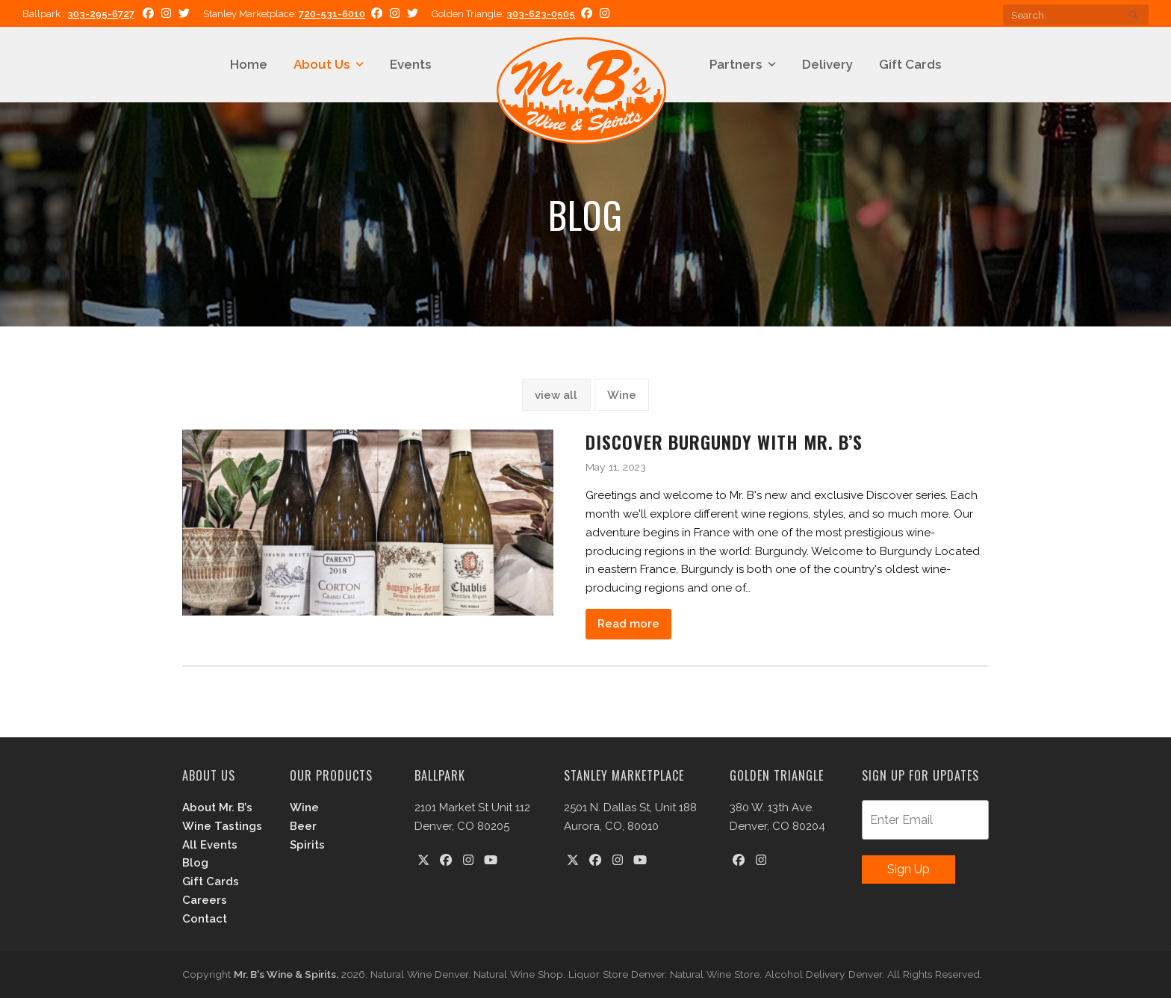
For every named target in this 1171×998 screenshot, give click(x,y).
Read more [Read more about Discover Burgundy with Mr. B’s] (628, 623)
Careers (204, 900)
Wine (621, 395)
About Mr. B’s (217, 807)
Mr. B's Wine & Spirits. (286, 974)
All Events (209, 845)
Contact (204, 919)
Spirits (307, 845)
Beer (303, 826)
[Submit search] (1133, 14)
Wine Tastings (222, 826)
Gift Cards (210, 881)
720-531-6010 (332, 13)
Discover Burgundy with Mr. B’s (724, 441)
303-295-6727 (100, 13)
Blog (195, 863)
